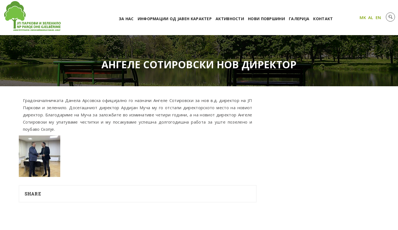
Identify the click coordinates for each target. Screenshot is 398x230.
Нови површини (266, 18)
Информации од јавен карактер (175, 18)
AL (370, 17)
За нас (126, 18)
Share (33, 194)
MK (363, 17)
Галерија (299, 18)
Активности (230, 18)
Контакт (323, 18)
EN (378, 17)
